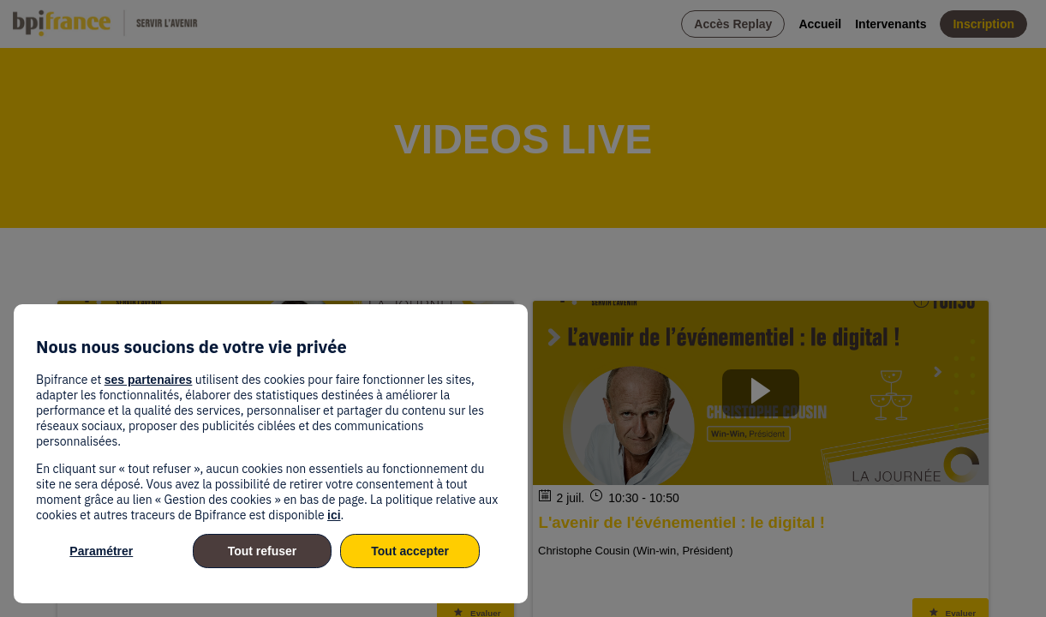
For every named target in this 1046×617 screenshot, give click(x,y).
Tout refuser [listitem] (262, 551)
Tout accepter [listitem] (410, 551)
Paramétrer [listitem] (101, 551)
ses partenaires (149, 379)
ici (334, 515)
